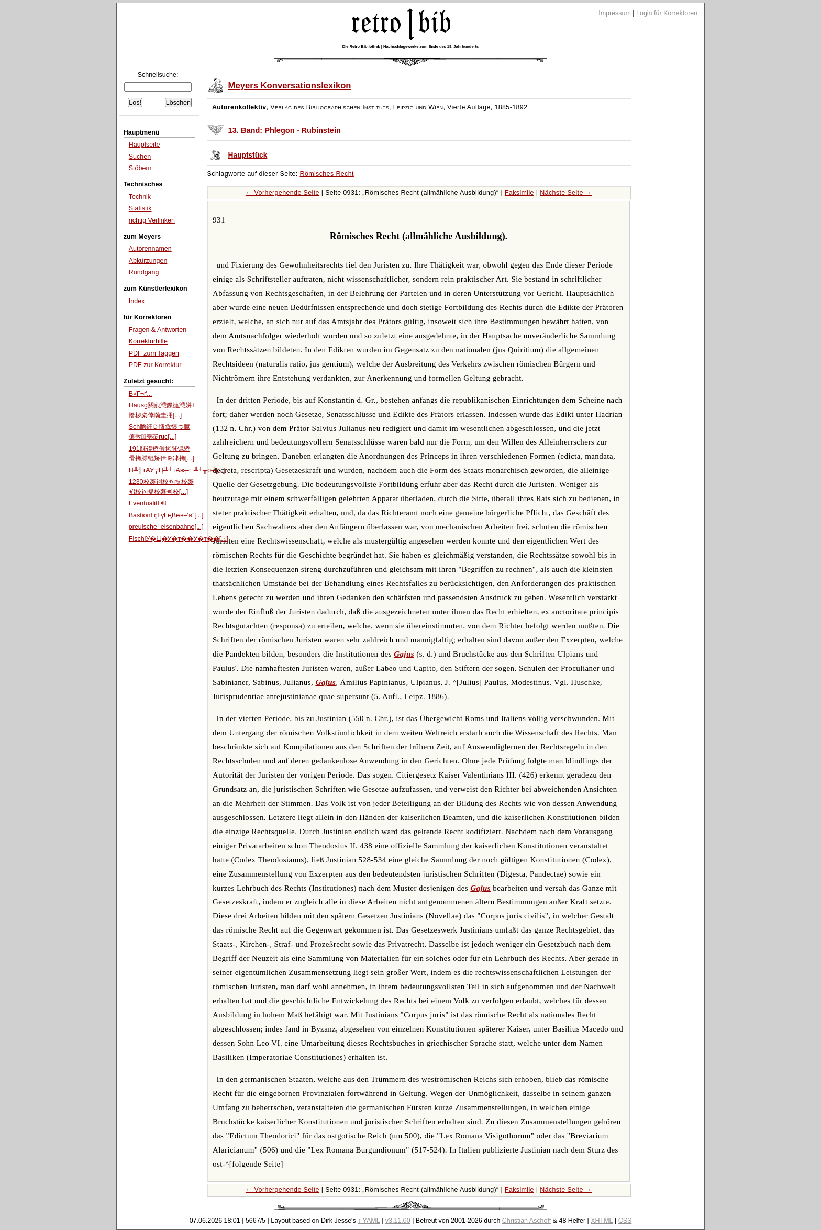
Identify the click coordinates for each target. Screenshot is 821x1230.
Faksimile (519, 192)
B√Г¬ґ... (140, 393)
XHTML (602, 1220)
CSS (625, 1220)
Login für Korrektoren (666, 13)
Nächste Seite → (566, 192)
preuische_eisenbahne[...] (166, 526)
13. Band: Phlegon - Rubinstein (284, 130)
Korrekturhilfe (148, 341)
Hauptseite (144, 144)
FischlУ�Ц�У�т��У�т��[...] (178, 538)
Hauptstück (248, 155)
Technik (140, 197)
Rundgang (144, 272)
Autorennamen (150, 248)
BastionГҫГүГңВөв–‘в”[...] (166, 515)
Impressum (614, 13)
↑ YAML (369, 1220)
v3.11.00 (397, 1220)
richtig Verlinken (152, 220)
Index (137, 301)
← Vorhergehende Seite (282, 192)
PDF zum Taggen (154, 353)
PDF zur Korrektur (155, 365)
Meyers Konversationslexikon (289, 86)
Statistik (140, 208)
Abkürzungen (148, 260)
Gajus (404, 654)
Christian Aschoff (526, 1220)
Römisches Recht (327, 174)
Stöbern (140, 168)
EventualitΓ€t (148, 503)
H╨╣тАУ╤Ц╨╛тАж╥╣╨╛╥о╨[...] (177, 470)
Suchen (140, 156)
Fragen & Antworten (157, 330)
